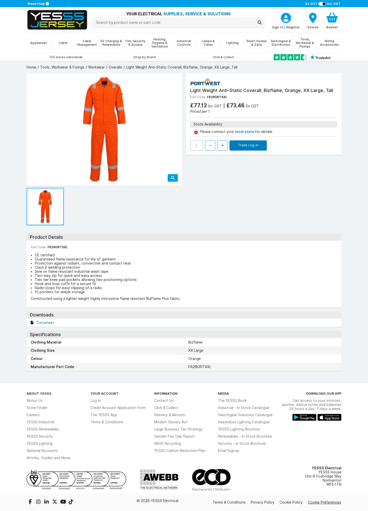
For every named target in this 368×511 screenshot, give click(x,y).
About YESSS (39, 393)
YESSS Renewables (43, 429)
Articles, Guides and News (49, 458)
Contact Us (164, 401)
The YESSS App (103, 415)
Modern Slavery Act (171, 422)
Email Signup (228, 451)
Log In (95, 401)
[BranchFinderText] (312, 20)
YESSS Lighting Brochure (239, 429)
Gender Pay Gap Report (174, 436)
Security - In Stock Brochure (242, 443)
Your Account (104, 393)
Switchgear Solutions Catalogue (245, 415)
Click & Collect (166, 408)
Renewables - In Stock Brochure (245, 436)
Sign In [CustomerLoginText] (277, 27)
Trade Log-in (248, 145)
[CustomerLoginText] (286, 17)
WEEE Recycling (167, 443)
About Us (34, 401)
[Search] (260, 22)
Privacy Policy (262, 502)
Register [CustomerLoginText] (293, 27)
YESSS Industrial (40, 422)
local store (245, 132)
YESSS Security (40, 436)
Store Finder (37, 408)
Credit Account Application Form (118, 408)
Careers (33, 415)
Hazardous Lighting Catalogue (244, 422)
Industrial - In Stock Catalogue (243, 408)
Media (223, 393)
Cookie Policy (291, 502)
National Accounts (42, 451)
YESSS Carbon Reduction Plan (179, 451)
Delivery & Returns (169, 415)
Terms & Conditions (106, 422)
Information (166, 393)
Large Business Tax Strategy (178, 429)
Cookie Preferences (324, 502)
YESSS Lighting (39, 443)
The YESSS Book (232, 401)
